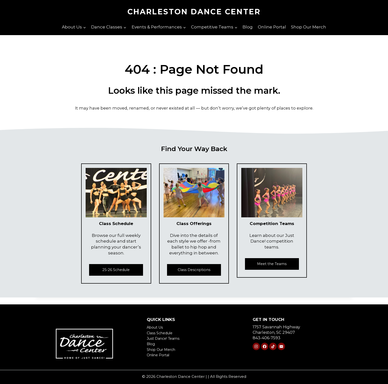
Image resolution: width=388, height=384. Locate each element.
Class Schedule (162, 333)
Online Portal (272, 26)
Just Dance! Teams (165, 338)
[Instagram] (256, 346)
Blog (247, 26)
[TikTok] (272, 346)
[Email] (281, 346)
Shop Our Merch (308, 26)
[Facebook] (264, 346)
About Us (156, 327)
